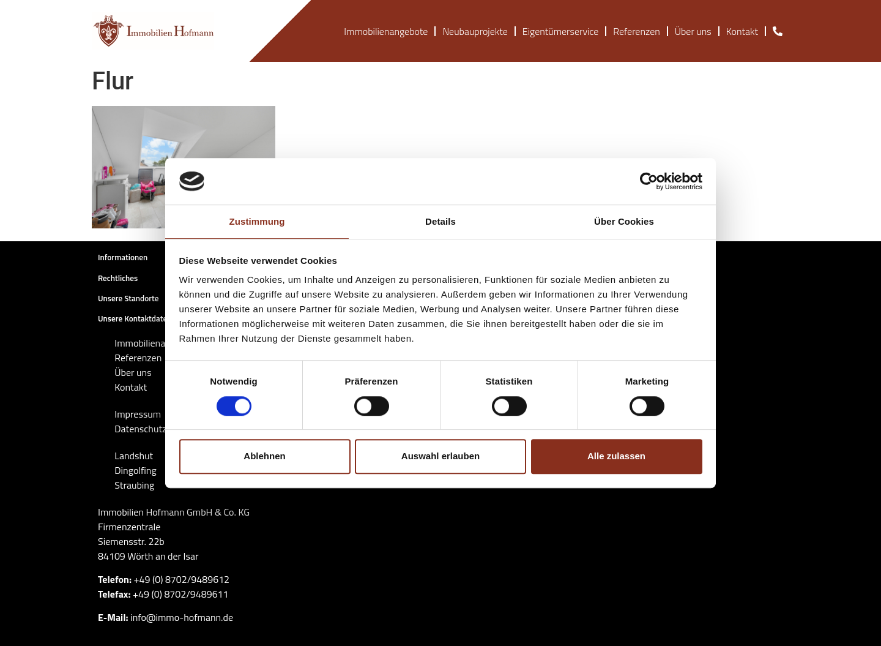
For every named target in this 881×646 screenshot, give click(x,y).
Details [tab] (440, 222)
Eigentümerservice (560, 31)
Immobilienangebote (386, 31)
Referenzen (636, 31)
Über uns (693, 31)
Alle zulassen (616, 456)
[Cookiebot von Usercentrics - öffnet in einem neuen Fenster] (648, 181)
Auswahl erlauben (440, 456)
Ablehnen (264, 456)
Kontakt (742, 31)
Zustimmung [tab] (257, 222)
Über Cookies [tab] (624, 222)
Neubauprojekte (474, 31)
